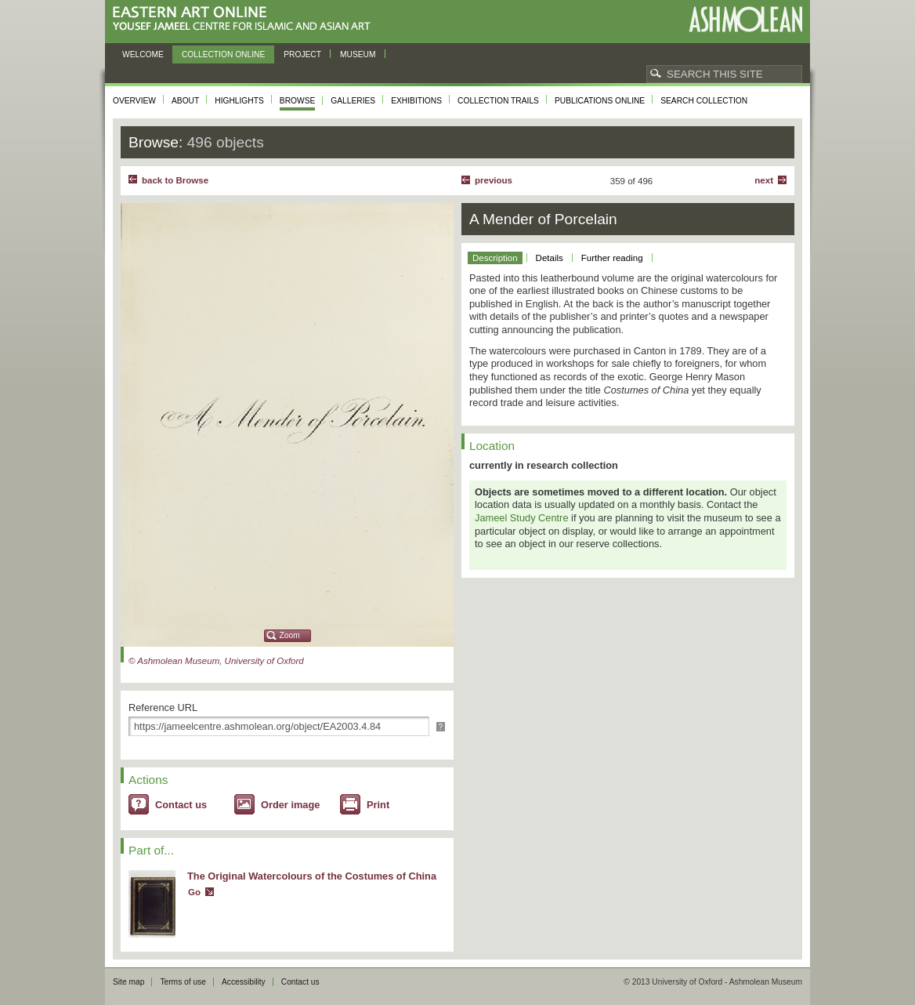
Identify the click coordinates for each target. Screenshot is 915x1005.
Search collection (703, 100)
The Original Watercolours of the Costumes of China (311, 876)
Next (763, 180)
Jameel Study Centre (522, 518)
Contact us (181, 805)
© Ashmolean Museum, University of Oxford (216, 661)
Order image (290, 805)
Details (549, 258)
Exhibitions (416, 100)
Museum (358, 54)
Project (302, 54)
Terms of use (183, 982)
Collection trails (498, 100)
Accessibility (244, 982)
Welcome (143, 54)
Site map (128, 982)
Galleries (353, 100)
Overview (134, 100)
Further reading (612, 258)
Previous (493, 180)
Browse (298, 100)
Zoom (290, 635)
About (185, 100)
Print (378, 805)
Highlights (239, 100)
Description (495, 258)
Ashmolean (745, 19)
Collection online (223, 54)
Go (194, 892)
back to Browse (175, 180)
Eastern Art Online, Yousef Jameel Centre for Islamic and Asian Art (245, 19)
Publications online (600, 100)
